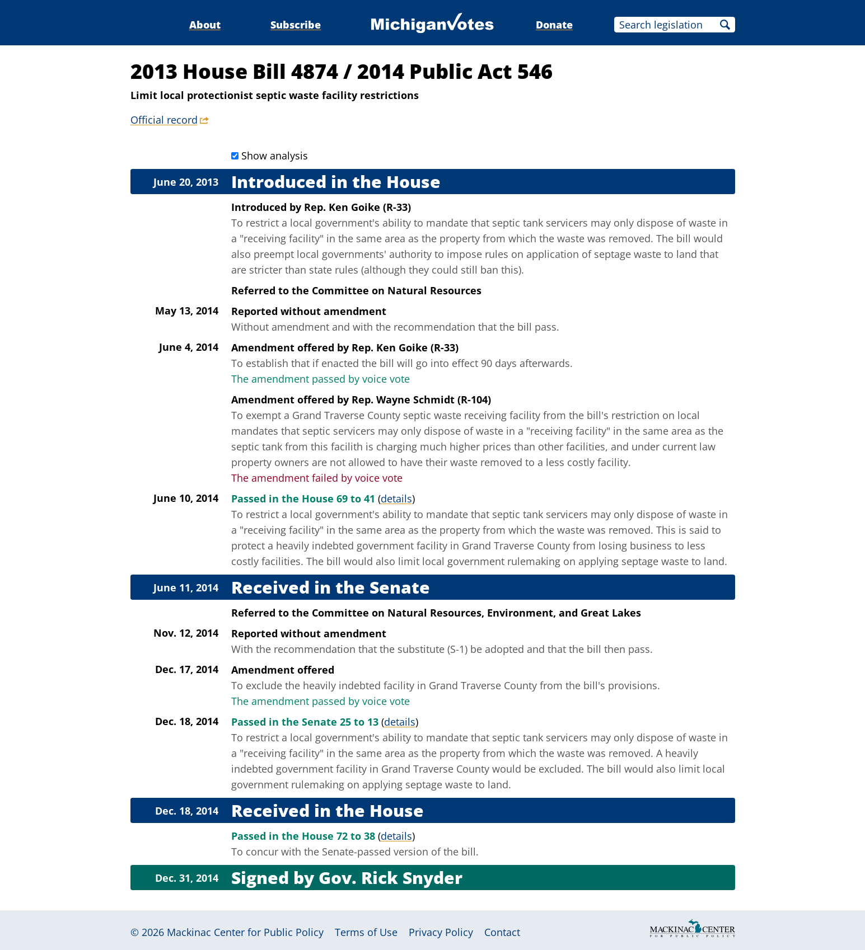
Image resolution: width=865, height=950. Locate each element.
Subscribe (295, 24)
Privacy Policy (441, 932)
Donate (554, 24)
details (396, 498)
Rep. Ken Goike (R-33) (357, 207)
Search (725, 24)
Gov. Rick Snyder (390, 877)
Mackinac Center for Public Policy (245, 932)
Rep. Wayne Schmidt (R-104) (421, 399)
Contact (502, 932)
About (205, 24)
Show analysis (274, 155)
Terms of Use (366, 932)
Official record (164, 119)
